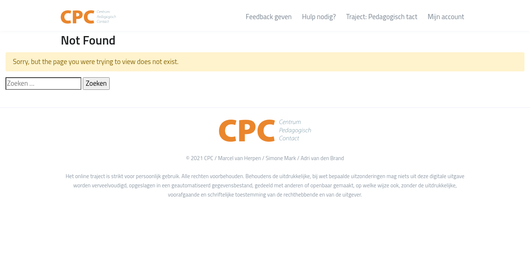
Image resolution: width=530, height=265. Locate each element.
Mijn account (446, 16)
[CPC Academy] (88, 17)
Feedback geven (269, 16)
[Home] (265, 131)
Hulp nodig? (319, 16)
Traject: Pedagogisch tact (381, 16)
